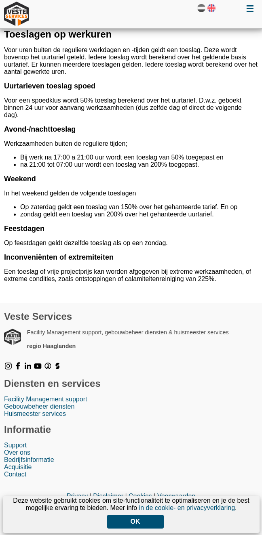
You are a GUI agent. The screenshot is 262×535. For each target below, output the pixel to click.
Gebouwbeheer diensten (39, 406)
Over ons (17, 452)
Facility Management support (45, 399)
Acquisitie (18, 467)
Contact (15, 474)
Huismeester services (35, 413)
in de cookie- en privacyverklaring (187, 507)
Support (15, 445)
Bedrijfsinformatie (29, 459)
